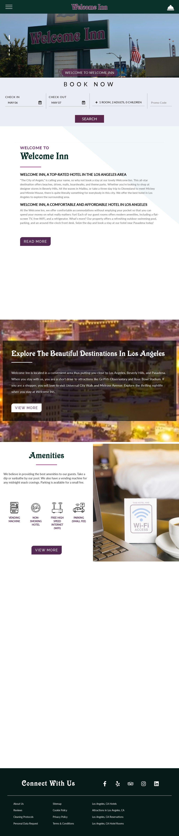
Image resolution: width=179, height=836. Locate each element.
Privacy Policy (60, 816)
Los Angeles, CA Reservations (107, 816)
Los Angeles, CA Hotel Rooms (108, 823)
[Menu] (9, 7)
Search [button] (89, 118)
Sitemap (57, 803)
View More (26, 408)
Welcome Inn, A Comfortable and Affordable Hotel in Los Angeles (83, 204)
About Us (18, 803)
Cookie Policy (60, 810)
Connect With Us (48, 783)
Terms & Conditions (63, 823)
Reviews (17, 810)
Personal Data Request (25, 823)
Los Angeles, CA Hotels (104, 803)
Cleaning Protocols (23, 816)
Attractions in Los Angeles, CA (108, 810)
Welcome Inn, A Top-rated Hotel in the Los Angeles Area (73, 174)
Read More (35, 241)
